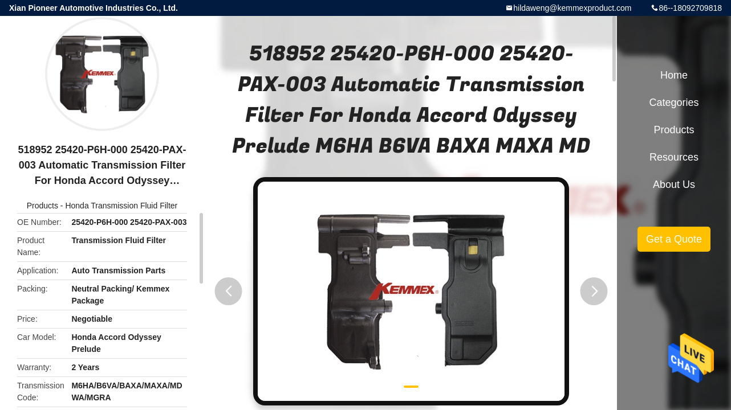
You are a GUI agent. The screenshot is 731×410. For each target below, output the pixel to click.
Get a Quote (674, 239)
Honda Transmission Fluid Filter (121, 205)
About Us (674, 184)
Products (42, 205)
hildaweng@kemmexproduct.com (572, 8)
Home (674, 75)
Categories (673, 102)
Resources (673, 157)
